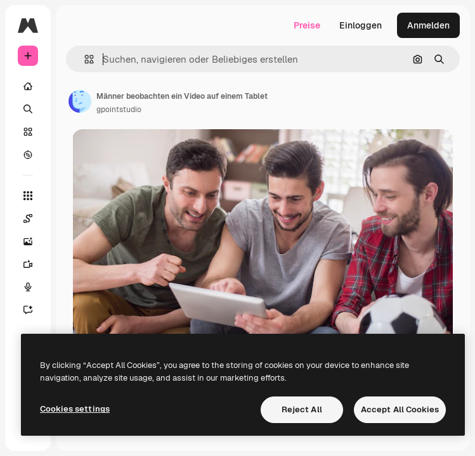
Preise (307, 25)
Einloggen (360, 25)
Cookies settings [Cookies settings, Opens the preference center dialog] (75, 408)
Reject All (302, 409)
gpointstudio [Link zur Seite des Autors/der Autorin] (118, 109)
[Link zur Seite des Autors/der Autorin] (79, 101)
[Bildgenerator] (28, 241)
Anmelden (428, 25)
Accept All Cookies (400, 409)
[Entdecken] (28, 154)
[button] (84, 59)
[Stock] (28, 132)
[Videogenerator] (28, 264)
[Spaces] (28, 218)
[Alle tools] (28, 196)
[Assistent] (28, 310)
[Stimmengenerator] (28, 287)
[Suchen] (28, 109)
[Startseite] (28, 86)
